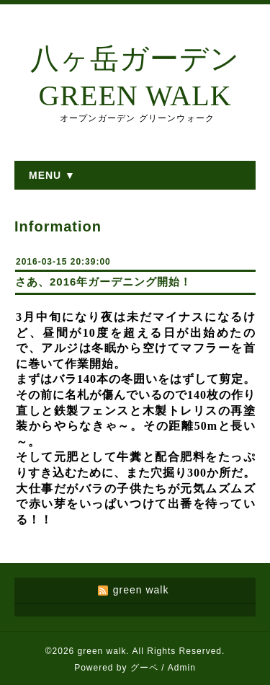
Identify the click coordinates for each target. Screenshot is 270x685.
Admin (182, 668)
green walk (102, 651)
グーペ (144, 668)
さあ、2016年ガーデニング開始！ (103, 281)
